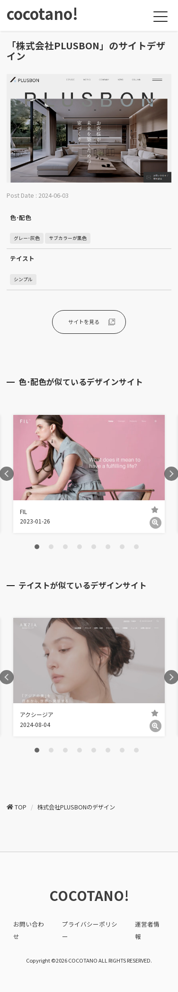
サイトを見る (83, 321)
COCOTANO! (89, 895)
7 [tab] (122, 546)
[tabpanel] (89, 474)
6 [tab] (108, 546)
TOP (21, 807)
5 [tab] (93, 546)
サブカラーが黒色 (68, 238)
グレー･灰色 (27, 238)
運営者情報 (147, 929)
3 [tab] (65, 546)
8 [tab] (136, 546)
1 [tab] (37, 546)
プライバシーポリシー (89, 929)
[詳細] (155, 523)
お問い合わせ (28, 929)
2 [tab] (51, 546)
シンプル (23, 279)
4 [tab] (79, 546)
